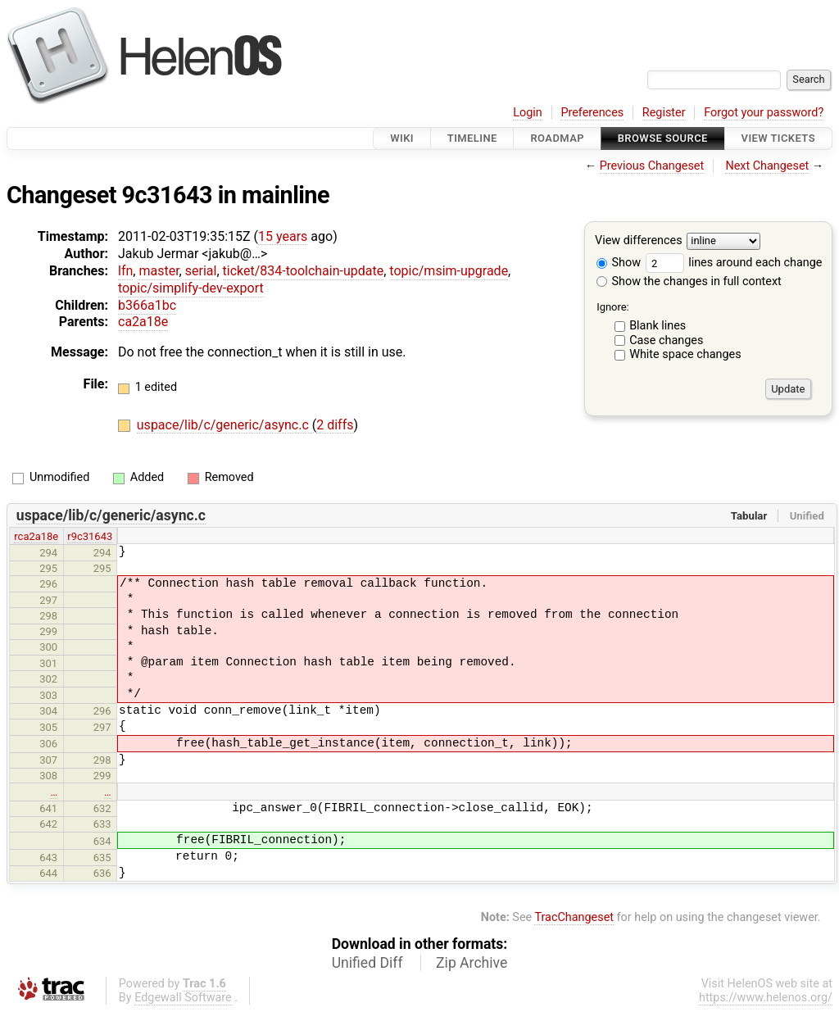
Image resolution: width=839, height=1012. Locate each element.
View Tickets (778, 138)
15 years (282, 236)
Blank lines (657, 326)
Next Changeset (767, 166)
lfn (125, 271)
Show (618, 263)
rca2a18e (36, 536)
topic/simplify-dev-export (191, 288)
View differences (639, 241)
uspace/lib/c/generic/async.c (224, 425)
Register (664, 113)
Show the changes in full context (689, 281)
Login (527, 113)
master (158, 271)
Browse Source (663, 138)
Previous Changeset (652, 166)
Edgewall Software (183, 998)
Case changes (666, 340)
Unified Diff (367, 963)
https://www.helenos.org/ (765, 998)
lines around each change (734, 263)
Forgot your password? (763, 113)
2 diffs (334, 425)
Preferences (592, 113)
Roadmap (557, 138)
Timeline (472, 138)
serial (201, 271)
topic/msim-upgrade (448, 271)
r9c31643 (89, 536)
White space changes (685, 354)
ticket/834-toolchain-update (303, 271)
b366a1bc (147, 305)
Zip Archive (471, 963)
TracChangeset (574, 917)
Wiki (402, 138)
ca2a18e (143, 321)
